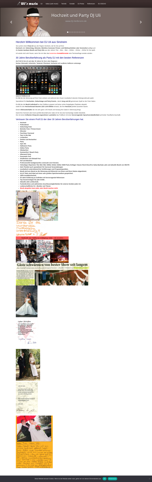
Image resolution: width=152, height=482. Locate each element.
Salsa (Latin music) (52, 4)
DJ (41, 4)
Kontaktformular (63, 53)
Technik (63, 4)
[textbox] (76, 155)
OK (105, 478)
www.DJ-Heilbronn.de (23, 96)
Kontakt (72, 4)
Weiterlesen (112, 478)
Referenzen (91, 4)
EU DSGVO (102, 4)
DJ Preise (81, 4)
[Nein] (149, 479)
